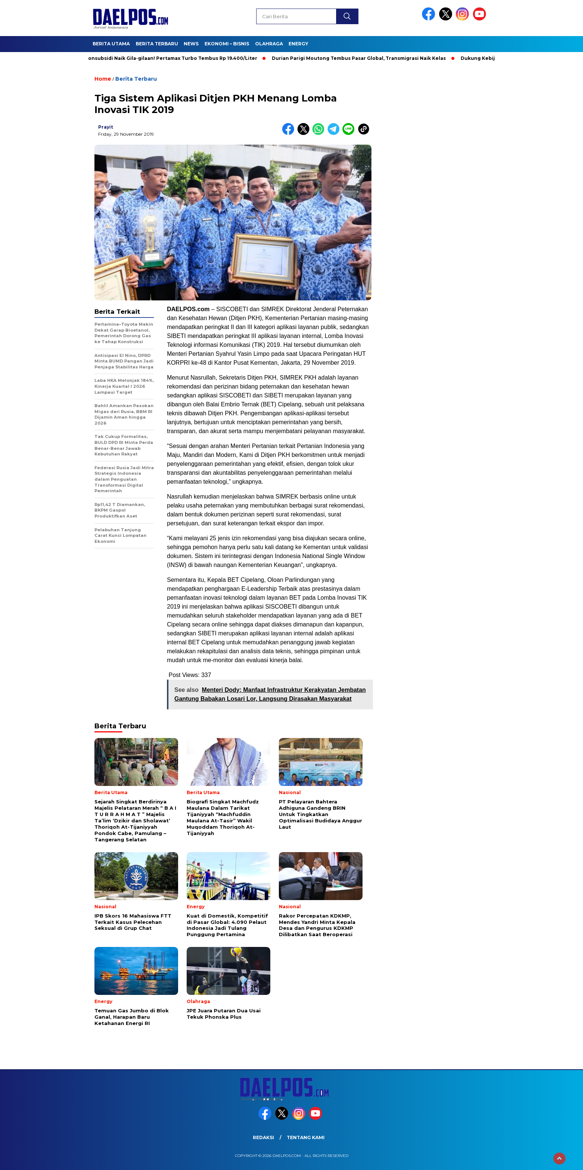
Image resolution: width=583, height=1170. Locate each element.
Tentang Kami (306, 1137)
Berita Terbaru (157, 43)
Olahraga (269, 43)
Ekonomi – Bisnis (226, 43)
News (191, 43)
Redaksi (263, 1137)
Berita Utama (111, 43)
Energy (298, 43)
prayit (105, 127)
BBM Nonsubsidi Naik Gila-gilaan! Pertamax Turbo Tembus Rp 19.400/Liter (167, 58)
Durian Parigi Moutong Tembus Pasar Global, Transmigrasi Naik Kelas (362, 58)
